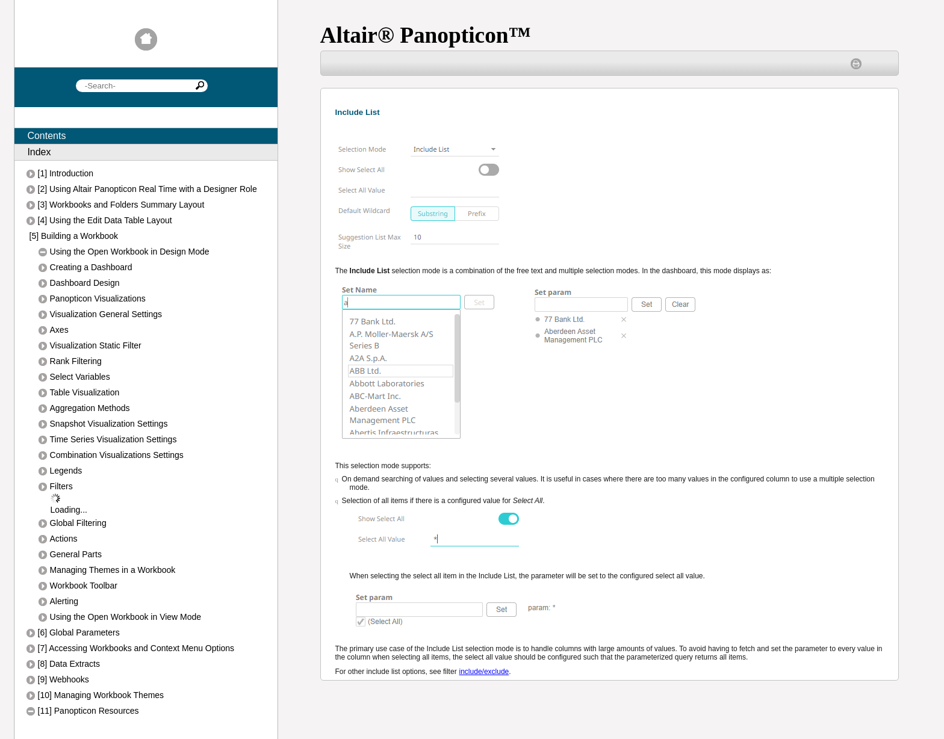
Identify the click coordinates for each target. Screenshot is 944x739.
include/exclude (484, 671)
